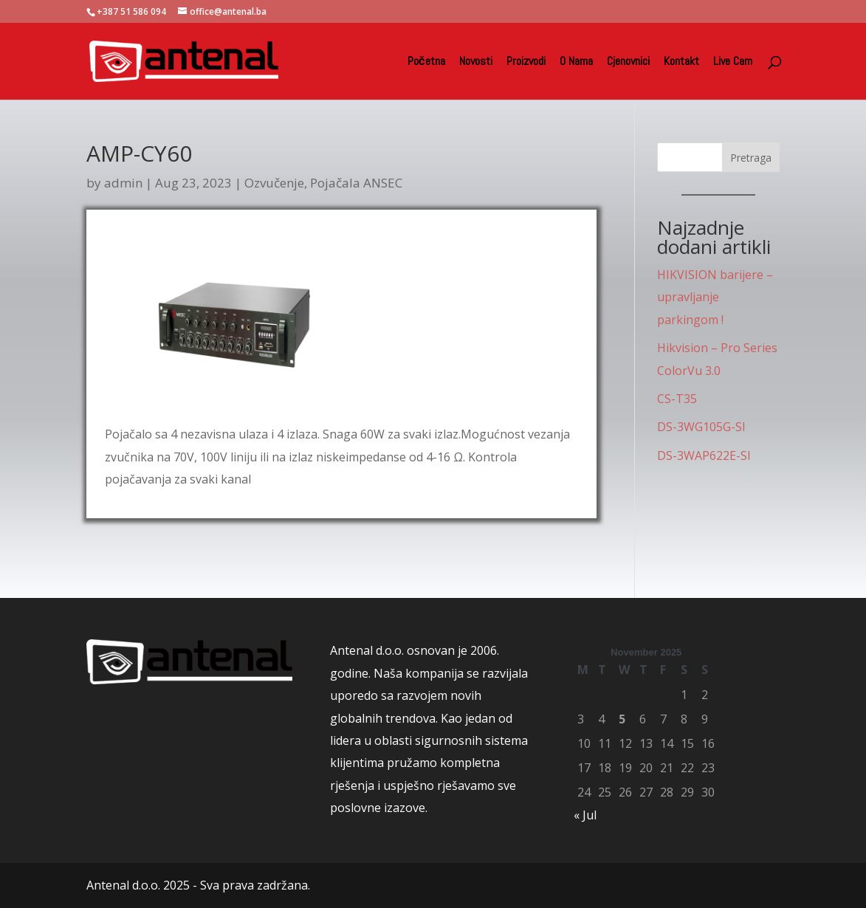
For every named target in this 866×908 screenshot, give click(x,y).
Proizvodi (526, 62)
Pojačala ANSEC (356, 182)
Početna (426, 62)
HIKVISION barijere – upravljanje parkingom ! (715, 297)
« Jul (585, 815)
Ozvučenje (274, 182)
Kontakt (681, 62)
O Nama (576, 62)
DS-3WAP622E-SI (704, 455)
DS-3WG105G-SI (701, 427)
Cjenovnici (628, 62)
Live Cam (732, 62)
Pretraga (751, 158)
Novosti (475, 62)
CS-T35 (677, 399)
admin (123, 182)
